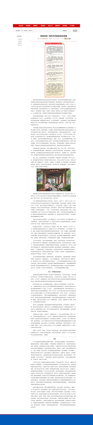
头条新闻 (20, 39)
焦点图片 (20, 41)
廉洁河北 (20, 45)
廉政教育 (57, 25)
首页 (22, 30)
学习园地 (72, 25)
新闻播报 (25, 30)
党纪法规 (21, 25)
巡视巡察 (43, 25)
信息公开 (50, 25)
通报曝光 (35, 25)
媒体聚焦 (65, 25)
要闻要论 (30, 30)
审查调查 (28, 25)
